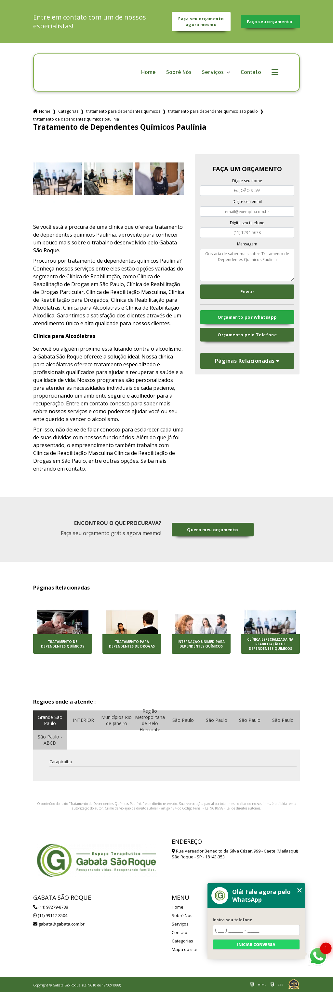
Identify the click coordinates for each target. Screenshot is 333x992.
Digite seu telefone (247, 223)
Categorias (68, 111)
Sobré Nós (179, 72)
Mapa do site (184, 949)
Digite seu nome (247, 180)
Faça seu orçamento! (270, 21)
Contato (251, 72)
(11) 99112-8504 (50, 915)
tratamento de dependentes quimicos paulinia (76, 119)
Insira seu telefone (232, 920)
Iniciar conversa (256, 944)
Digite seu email (247, 201)
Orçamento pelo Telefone (247, 335)
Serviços (213, 72)
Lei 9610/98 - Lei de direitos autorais (232, 808)
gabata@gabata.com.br (59, 924)
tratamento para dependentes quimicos (123, 111)
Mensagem (247, 244)
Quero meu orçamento (212, 529)
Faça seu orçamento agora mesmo (201, 21)
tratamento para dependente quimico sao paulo (213, 111)
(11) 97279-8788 (50, 907)
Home (148, 72)
